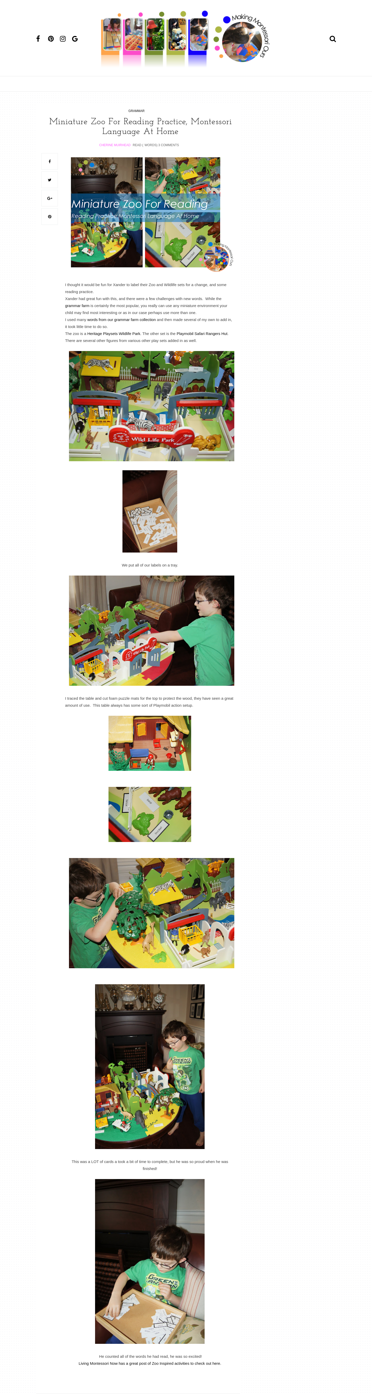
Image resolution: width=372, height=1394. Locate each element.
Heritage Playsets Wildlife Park (113, 333)
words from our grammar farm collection (121, 319)
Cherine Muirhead (114, 145)
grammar (136, 111)
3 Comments (168, 145)
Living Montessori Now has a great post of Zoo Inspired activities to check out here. (150, 1363)
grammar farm (77, 305)
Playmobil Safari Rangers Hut (202, 333)
